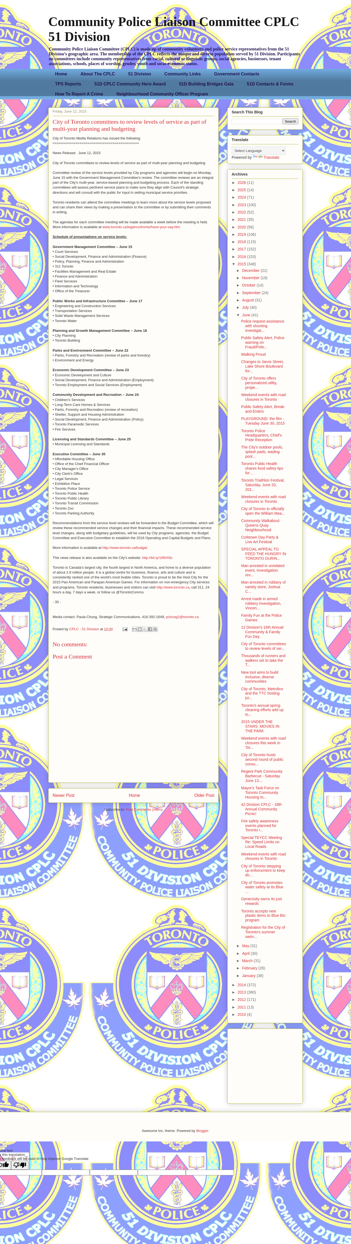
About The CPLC (97, 74)
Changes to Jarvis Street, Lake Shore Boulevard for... (262, 366)
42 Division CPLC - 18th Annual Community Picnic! (261, 809)
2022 (242, 212)
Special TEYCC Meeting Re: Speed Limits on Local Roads (261, 842)
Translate (266, 157)
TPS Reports (68, 84)
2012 (242, 999)
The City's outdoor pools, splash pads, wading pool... (262, 452)
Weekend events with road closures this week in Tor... (263, 743)
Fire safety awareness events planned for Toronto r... (259, 825)
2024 (242, 197)
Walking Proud (253, 354)
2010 (242, 1014)
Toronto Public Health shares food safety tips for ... (262, 468)
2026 (242, 182)
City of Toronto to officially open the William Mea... (263, 511)
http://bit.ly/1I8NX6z (157, 558)
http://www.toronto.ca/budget (125, 548)
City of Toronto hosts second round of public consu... (262, 759)
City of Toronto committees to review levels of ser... (263, 646)
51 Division (139, 74)
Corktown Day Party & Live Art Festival (260, 539)
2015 (242, 264)
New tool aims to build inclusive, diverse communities (259, 677)
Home (61, 74)
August (248, 300)
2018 (242, 242)
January (249, 975)
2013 (242, 992)
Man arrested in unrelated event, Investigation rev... (263, 570)
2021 (242, 219)
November (251, 278)
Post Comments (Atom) (144, 809)
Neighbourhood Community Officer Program (162, 94)
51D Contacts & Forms (270, 84)
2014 (242, 985)
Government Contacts (236, 74)
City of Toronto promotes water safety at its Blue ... (262, 887)
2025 (242, 190)
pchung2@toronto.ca (182, 617)
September (251, 293)
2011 (242, 1007)
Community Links (182, 74)
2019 (242, 234)
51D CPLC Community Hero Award (130, 84)
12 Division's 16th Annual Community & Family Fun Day (262, 632)
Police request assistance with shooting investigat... (262, 326)
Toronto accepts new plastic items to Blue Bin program (263, 915)
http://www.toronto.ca (173, 587)
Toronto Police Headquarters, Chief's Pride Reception (261, 435)
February (250, 968)
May (246, 946)
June (246, 315)
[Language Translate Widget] (259, 151)
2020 (242, 227)
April (246, 953)
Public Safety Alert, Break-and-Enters (263, 409)
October (249, 285)
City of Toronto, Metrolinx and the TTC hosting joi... (262, 693)
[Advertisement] (265, 1065)
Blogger (202, 1131)
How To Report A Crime (79, 94)
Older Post (204, 795)
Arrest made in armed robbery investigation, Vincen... (261, 603)
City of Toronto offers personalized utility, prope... (259, 383)
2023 (242, 205)
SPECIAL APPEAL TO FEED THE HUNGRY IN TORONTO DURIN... (263, 554)
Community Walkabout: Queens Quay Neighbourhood (260, 525)
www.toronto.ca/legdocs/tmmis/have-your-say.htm (141, 227)
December (251, 270)
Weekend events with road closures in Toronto (263, 397)
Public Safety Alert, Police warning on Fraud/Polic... (263, 342)
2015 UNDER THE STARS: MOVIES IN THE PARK (260, 726)
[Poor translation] (19, 1165)
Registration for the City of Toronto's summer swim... (263, 932)
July (246, 307)
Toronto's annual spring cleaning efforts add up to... (262, 710)
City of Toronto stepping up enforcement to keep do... (263, 870)
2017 (242, 249)
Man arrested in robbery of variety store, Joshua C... (263, 587)
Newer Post (64, 795)
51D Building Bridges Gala (206, 84)
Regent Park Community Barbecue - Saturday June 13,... (262, 776)
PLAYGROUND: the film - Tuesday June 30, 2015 (263, 420)
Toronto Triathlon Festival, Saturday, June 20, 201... (263, 485)
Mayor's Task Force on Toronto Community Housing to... (260, 792)
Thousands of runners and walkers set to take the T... (263, 660)
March (248, 961)
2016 (242, 256)
